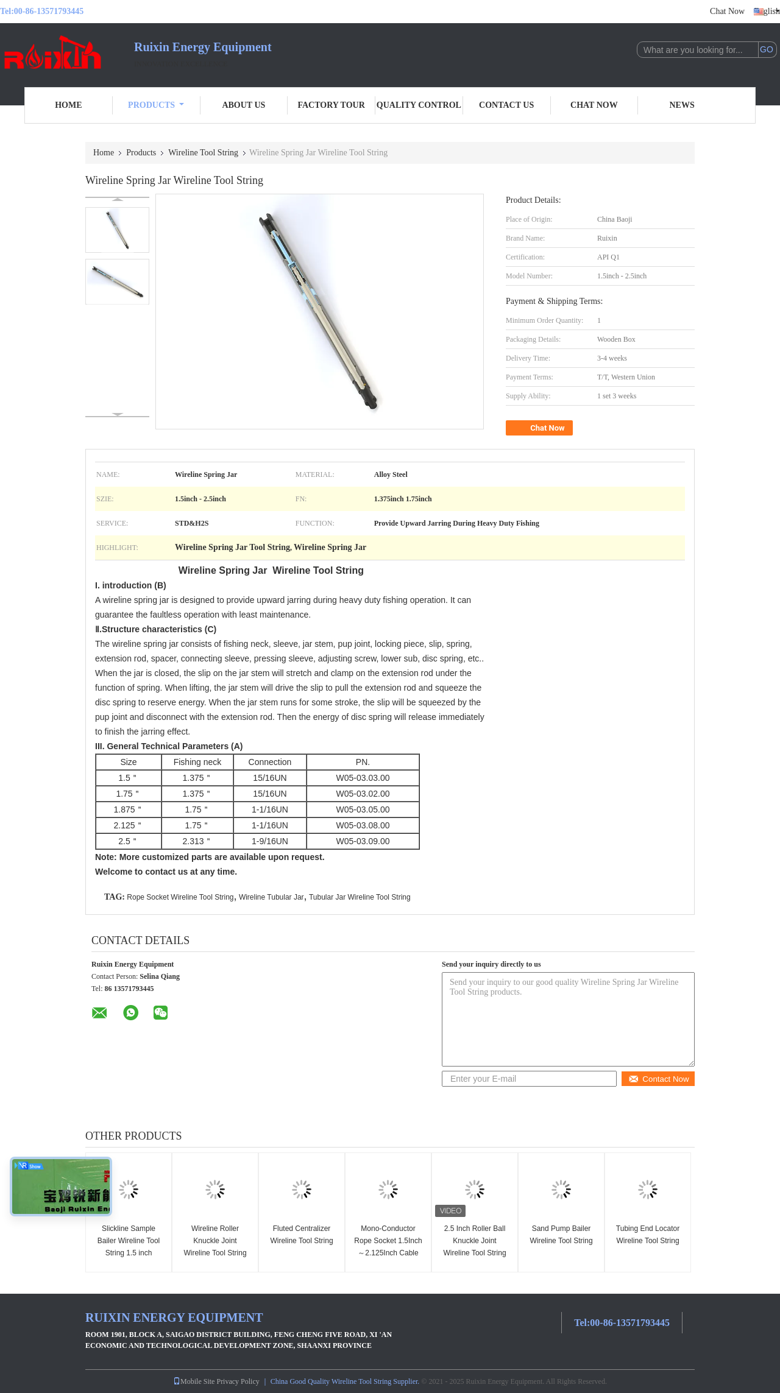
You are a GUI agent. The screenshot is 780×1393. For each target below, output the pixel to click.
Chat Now (727, 11)
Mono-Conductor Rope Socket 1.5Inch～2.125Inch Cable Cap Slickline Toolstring (388, 1253)
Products (156, 105)
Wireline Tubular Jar (271, 897)
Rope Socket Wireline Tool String (180, 897)
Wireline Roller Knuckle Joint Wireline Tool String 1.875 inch (214, 1246)
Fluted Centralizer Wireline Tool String (301, 1234)
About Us (243, 105)
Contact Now (658, 1079)
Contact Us (506, 105)
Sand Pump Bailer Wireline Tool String (561, 1234)
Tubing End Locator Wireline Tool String (647, 1234)
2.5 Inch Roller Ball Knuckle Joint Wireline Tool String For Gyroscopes (474, 1246)
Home (68, 105)
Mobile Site (193, 1381)
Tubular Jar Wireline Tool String (360, 897)
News (682, 105)
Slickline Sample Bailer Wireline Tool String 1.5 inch (129, 1240)
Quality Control (419, 105)
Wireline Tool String (203, 152)
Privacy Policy (237, 1381)
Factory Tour (330, 105)
